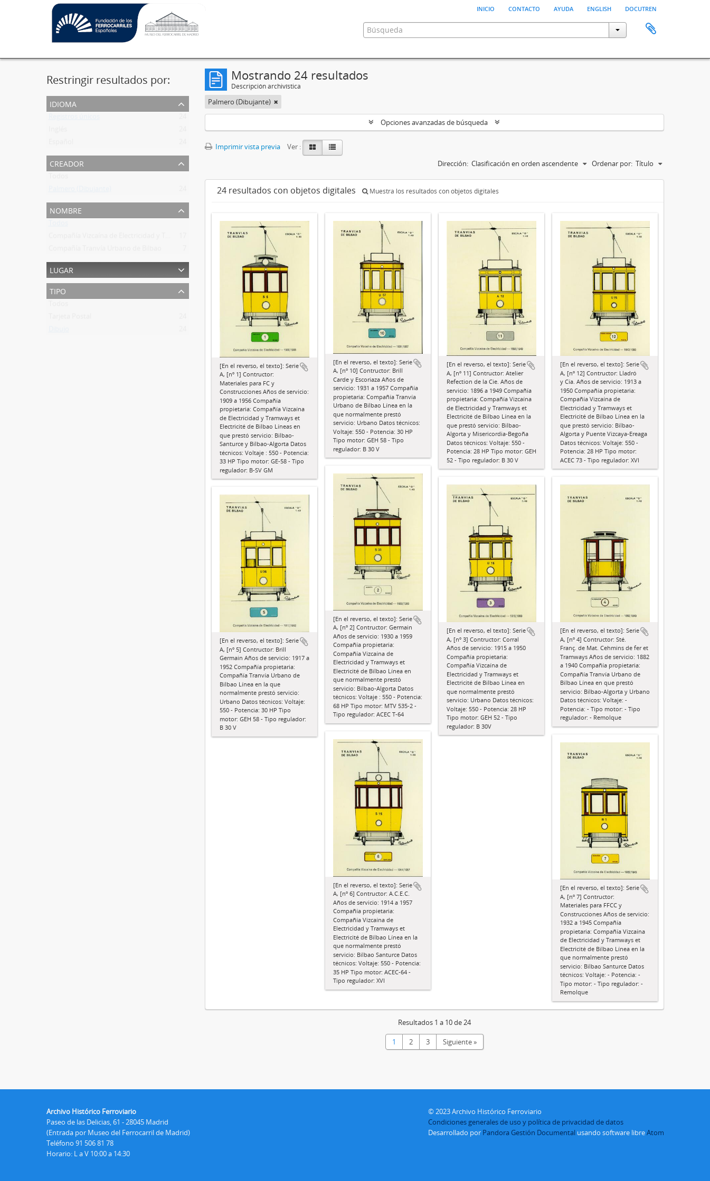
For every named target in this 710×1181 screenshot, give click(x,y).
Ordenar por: (612, 163)
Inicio (486, 8)
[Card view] (312, 148)
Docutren (641, 8)
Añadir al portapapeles (304, 367)
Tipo (58, 290)
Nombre (66, 209)
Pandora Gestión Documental (528, 1132)
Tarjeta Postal (70, 318)
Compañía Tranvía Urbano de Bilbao (105, 250)
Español (61, 144)
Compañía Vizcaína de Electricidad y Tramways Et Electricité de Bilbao (156, 238)
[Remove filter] (276, 101)
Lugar (61, 269)
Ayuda (563, 8)
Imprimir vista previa (242, 146)
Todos (58, 178)
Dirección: (453, 163)
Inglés (58, 131)
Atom (655, 1132)
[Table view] (332, 148)
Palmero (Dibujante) (80, 191)
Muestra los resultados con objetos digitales (430, 191)
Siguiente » (460, 1042)
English (599, 8)
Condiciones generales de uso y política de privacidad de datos (525, 1122)
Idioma (63, 103)
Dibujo (59, 331)
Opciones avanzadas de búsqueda (434, 122)
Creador (67, 163)
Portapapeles (651, 29)
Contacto (524, 8)
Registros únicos (74, 118)
